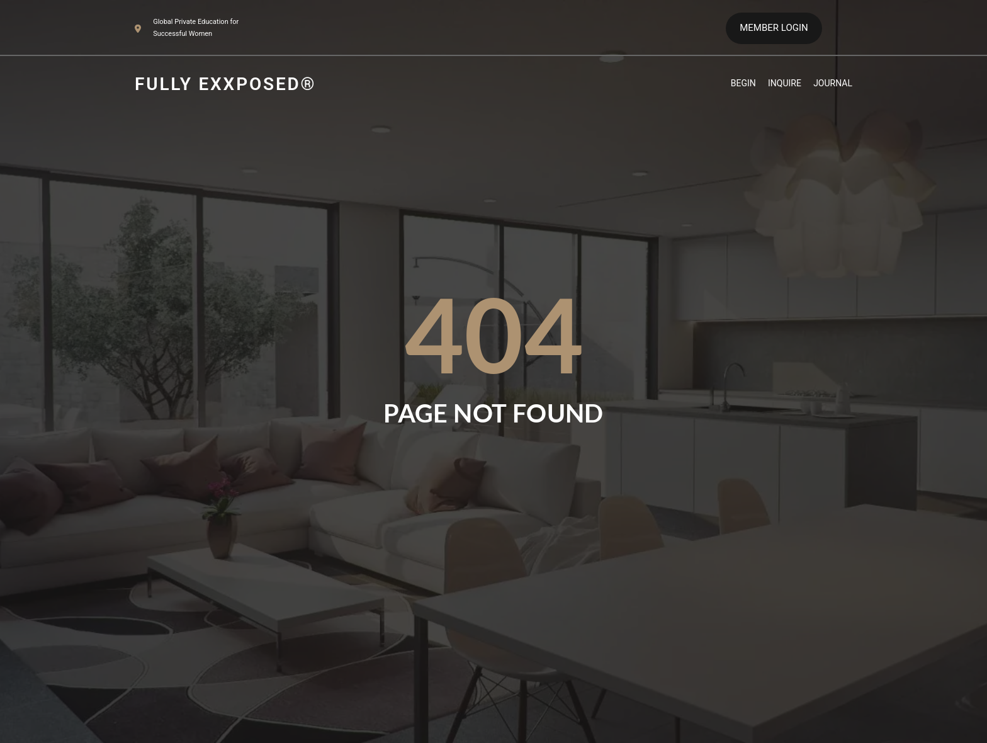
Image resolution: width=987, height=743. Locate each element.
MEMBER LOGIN (774, 27)
